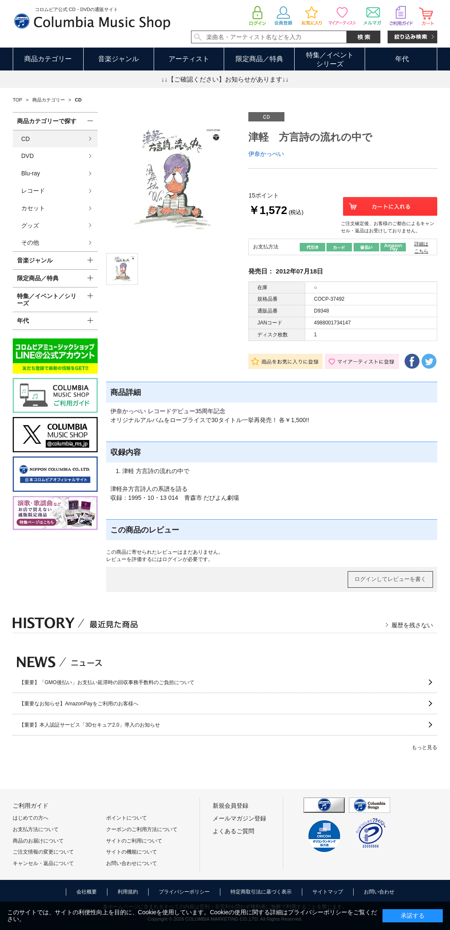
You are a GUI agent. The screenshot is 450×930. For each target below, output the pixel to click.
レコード (33, 190)
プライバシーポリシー (184, 892)
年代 (402, 58)
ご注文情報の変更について (43, 852)
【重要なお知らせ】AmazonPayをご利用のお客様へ (78, 704)
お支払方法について (36, 829)
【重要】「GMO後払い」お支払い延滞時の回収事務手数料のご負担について (106, 682)
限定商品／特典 (259, 58)
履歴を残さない (412, 625)
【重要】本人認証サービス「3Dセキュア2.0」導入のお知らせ (89, 725)
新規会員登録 (230, 805)
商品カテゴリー (48, 58)
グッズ (30, 225)
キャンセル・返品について (43, 863)
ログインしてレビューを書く (390, 579)
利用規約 (128, 892)
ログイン (172, 559)
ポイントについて (126, 818)
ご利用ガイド (30, 805)
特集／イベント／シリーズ (46, 300)
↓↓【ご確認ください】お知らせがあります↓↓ (225, 79)
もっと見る (424, 747)
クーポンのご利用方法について (141, 829)
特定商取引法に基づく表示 (261, 892)
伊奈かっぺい (266, 153)
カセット (33, 208)
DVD (27, 155)
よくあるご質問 (233, 831)
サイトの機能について (131, 852)
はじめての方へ (30, 818)
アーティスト (189, 58)
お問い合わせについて (131, 863)
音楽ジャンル (118, 58)
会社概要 (86, 892)
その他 (30, 242)
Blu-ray (30, 173)
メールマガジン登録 (239, 818)
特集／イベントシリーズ (330, 59)
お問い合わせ (379, 892)
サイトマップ (327, 892)
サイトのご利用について (134, 841)
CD (25, 138)
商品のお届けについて (38, 841)
